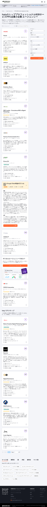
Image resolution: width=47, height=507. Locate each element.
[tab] (5, 460)
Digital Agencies (9, 11)
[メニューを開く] (44, 2)
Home (3, 11)
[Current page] (16, 452)
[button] (23, 26)
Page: (12, 452)
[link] (42, 2)
